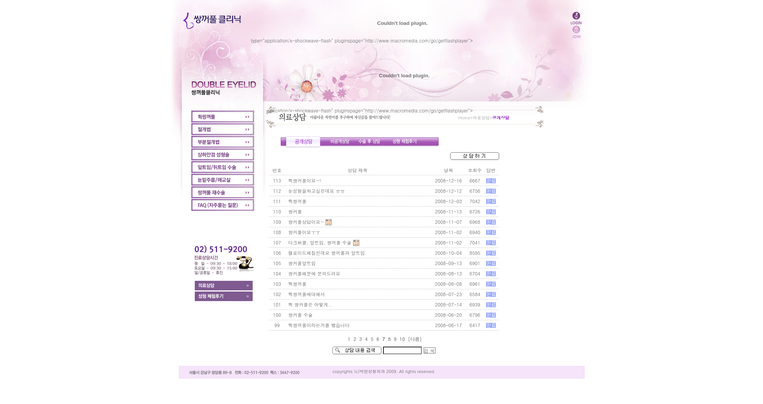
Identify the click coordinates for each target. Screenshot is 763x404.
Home (464, 118)
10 (402, 339)
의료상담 (481, 118)
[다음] (415, 339)
